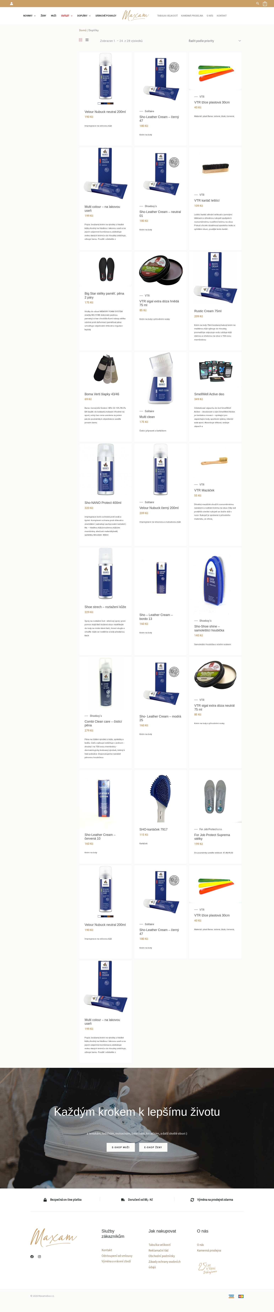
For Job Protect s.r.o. (211, 829)
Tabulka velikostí (160, 1245)
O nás (200, 1245)
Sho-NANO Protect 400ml (103, 503)
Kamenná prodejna (209, 1250)
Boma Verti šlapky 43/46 (102, 394)
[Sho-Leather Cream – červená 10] (105, 798)
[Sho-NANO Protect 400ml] (105, 469)
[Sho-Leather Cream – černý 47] (160, 78)
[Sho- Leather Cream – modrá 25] (160, 682)
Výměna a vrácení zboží (116, 1261)
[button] (257, 3)
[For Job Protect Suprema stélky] (215, 796)
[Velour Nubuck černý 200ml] (160, 469)
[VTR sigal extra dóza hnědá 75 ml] (160, 270)
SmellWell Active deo (209, 394)
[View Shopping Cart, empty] (265, 4)
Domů (83, 30)
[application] (34, 15)
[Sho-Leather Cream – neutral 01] (160, 173)
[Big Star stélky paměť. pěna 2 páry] (105, 268)
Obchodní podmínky (162, 1256)
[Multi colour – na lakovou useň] (105, 173)
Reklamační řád (158, 1250)
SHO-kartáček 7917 (153, 829)
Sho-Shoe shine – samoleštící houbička (209, 628)
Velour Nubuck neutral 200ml (105, 112)
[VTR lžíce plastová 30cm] (215, 71)
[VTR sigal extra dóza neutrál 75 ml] (215, 674)
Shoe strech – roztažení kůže (105, 607)
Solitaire (149, 111)
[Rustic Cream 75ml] (215, 277)
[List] (86, 40)
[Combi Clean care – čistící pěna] (105, 682)
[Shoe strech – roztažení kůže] (105, 573)
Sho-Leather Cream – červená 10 (100, 836)
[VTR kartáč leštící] (215, 167)
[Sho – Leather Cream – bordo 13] (160, 577)
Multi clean (147, 417)
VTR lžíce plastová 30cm (212, 102)
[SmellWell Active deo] (215, 369)
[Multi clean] (160, 378)
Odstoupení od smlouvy (117, 1256)
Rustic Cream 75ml (207, 311)
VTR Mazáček (204, 490)
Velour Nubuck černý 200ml (159, 508)
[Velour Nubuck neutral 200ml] (105, 78)
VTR (202, 96)
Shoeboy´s (151, 206)
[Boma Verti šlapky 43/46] (105, 369)
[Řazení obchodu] (214, 40)
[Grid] (80, 40)
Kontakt (107, 1250)
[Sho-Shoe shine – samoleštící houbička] (215, 580)
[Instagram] (39, 1256)
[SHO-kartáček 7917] (160, 796)
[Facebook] (32, 1256)
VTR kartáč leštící (206, 200)
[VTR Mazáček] (215, 460)
